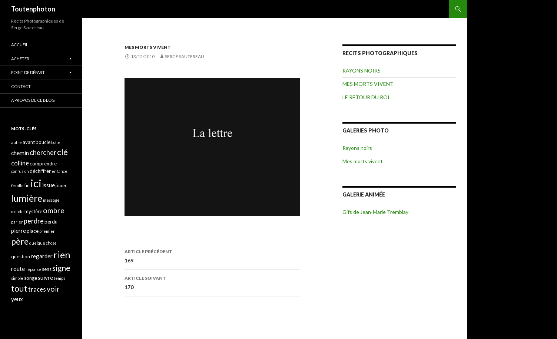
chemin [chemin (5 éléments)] (20, 153)
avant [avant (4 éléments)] (29, 142)
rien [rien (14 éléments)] (61, 254)
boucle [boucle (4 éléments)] (43, 142)
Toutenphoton (33, 9)
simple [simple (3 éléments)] (17, 278)
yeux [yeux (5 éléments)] (17, 299)
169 (212, 255)
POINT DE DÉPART (28, 72)
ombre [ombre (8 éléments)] (53, 210)
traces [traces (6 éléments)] (37, 289)
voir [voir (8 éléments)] (53, 289)
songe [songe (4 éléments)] (30, 278)
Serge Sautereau (184, 56)
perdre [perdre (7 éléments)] (34, 221)
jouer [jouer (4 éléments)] (61, 185)
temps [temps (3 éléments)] (59, 278)
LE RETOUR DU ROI (365, 97)
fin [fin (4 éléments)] (27, 185)
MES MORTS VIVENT (148, 47)
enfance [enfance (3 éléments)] (59, 171)
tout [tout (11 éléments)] (19, 288)
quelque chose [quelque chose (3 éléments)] (43, 243)
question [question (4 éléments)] (20, 256)
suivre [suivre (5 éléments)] (45, 277)
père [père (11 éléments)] (20, 241)
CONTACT (21, 86)
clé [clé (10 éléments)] (62, 152)
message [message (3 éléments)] (51, 200)
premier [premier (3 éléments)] (47, 231)
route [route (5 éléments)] (18, 268)
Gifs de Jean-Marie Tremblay (375, 212)
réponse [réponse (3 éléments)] (33, 269)
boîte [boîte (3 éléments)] (55, 142)
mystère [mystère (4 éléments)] (33, 211)
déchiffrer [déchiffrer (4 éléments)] (40, 171)
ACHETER (20, 58)
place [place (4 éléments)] (33, 231)
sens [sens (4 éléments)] (47, 269)
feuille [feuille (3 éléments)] (17, 185)
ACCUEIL (19, 44)
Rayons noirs (357, 148)
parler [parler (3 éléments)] (17, 221)
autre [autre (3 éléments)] (16, 142)
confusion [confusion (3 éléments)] (20, 171)
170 (212, 282)
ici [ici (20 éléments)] (36, 183)
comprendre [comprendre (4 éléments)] (43, 164)
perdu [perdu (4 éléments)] (50, 222)
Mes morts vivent (362, 161)
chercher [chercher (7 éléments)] (43, 152)
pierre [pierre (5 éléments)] (18, 230)
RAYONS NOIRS (361, 70)
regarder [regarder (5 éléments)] (42, 256)
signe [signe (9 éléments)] (61, 267)
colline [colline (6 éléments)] (20, 163)
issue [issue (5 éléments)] (48, 185)
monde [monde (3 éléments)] (17, 211)
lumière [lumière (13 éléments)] (26, 198)
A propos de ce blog (33, 100)
